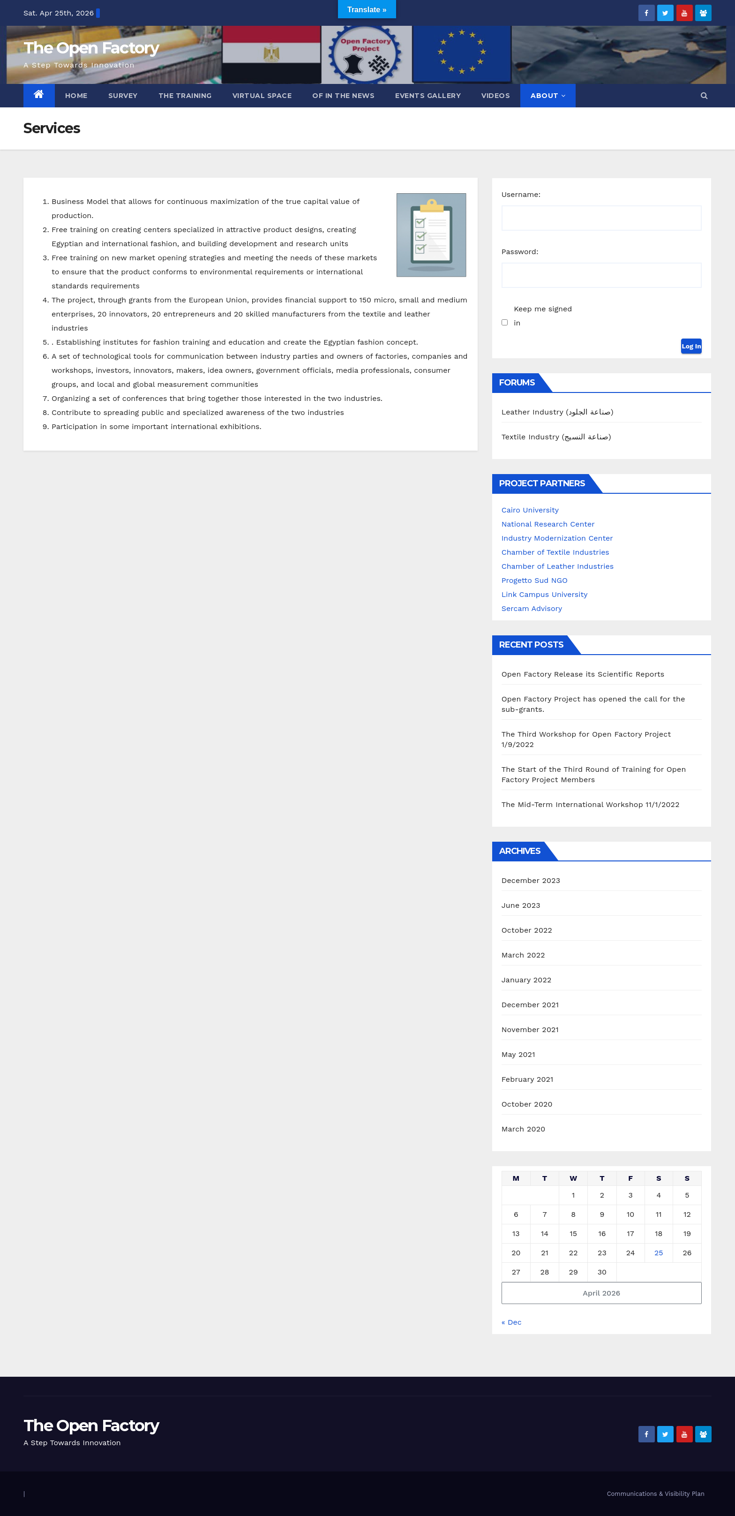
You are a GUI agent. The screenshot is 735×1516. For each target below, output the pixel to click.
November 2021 (530, 1029)
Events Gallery (428, 95)
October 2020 (527, 1104)
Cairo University (530, 509)
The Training (185, 95)
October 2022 (527, 930)
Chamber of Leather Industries (558, 566)
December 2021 (530, 1004)
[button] (704, 95)
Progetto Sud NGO (535, 580)
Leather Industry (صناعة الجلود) (558, 411)
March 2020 (524, 1128)
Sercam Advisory (532, 608)
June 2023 (521, 905)
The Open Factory (90, 48)
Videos (495, 95)
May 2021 (518, 1054)
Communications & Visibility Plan (656, 1493)
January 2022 (527, 979)
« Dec (512, 1322)
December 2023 (531, 880)
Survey (123, 95)
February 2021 (528, 1079)
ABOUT (548, 95)
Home (76, 95)
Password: (520, 251)
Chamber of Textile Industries (555, 552)
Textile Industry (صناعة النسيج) (556, 436)
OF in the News (343, 95)
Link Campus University (545, 594)
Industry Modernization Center (557, 538)
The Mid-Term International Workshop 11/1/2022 (591, 804)
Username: (521, 194)
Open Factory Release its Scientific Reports (583, 674)
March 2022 (523, 954)
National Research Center (548, 524)
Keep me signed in (543, 315)
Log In (691, 346)
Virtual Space (262, 95)
